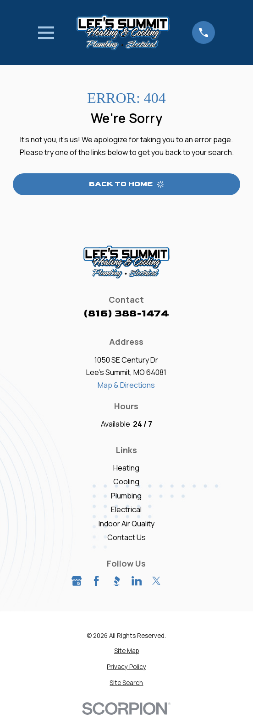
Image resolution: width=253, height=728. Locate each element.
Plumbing (126, 496)
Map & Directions (126, 385)
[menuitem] (126, 651)
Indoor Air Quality (126, 524)
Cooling (126, 481)
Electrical (126, 509)
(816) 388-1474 (126, 313)
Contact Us (126, 537)
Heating (126, 468)
